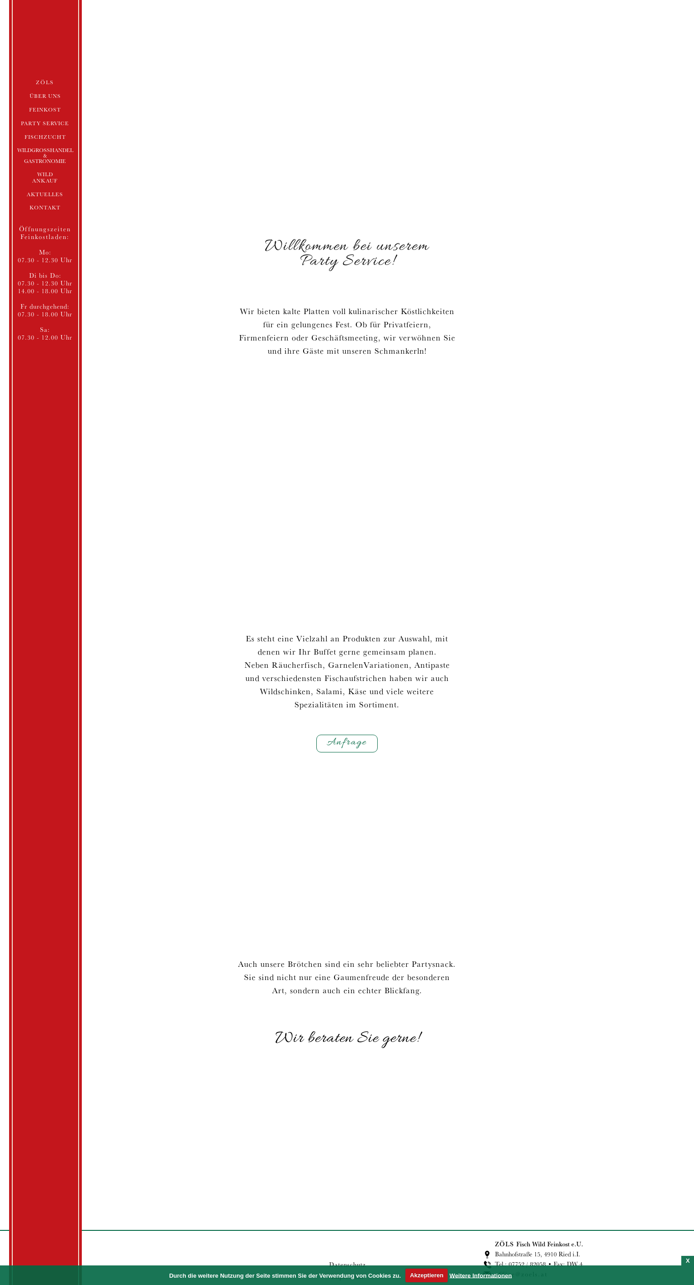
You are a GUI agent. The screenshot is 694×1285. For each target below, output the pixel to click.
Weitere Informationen (480, 1275)
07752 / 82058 (527, 1264)
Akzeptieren (427, 1275)
